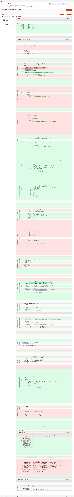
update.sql (23, 432)
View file (70, 18)
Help (8, 1)
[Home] (1, 1)
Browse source (69, 9)
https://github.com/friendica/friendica (14, 5)
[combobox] (67, 16)
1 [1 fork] (66, 3)
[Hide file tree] (2, 16)
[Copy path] (24, 18)
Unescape (66, 18)
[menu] (71, 16)
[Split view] (69, 16)
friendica (9, 3)
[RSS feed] (50, 4)
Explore (5, 1)
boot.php (22, 18)
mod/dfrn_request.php (26, 39)
